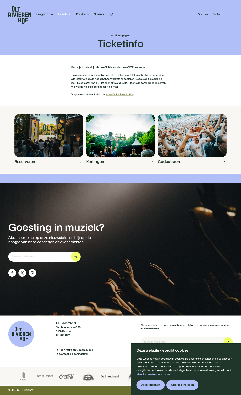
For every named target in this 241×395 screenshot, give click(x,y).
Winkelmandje (229, 14)
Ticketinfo (64, 14)
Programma (44, 14)
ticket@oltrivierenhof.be (119, 94)
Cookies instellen (182, 384)
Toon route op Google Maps (74, 350)
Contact (217, 14)
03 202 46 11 (63, 335)
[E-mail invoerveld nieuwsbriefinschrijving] (44, 257)
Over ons (203, 14)
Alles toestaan (150, 384)
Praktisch (82, 14)
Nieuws (99, 14)
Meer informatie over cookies (153, 374)
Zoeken (112, 14)
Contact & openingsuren (72, 354)
